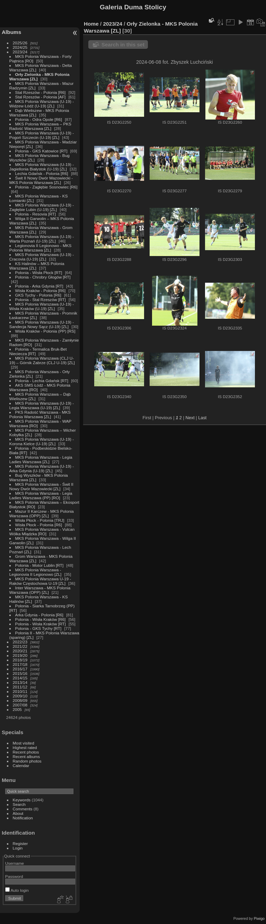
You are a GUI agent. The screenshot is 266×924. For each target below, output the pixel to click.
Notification (23, 818)
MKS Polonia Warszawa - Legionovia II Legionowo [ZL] (35, 572)
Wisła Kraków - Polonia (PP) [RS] (45, 331)
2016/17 (20, 669)
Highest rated (25, 747)
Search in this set (122, 44)
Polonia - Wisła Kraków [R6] (40, 619)
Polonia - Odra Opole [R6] (38, 119)
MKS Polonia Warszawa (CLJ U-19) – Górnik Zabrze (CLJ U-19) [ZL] (42, 360)
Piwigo (259, 918)
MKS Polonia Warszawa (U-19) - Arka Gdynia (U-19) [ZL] (41, 468)
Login (18, 848)
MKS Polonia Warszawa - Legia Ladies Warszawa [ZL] (40, 459)
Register (20, 843)
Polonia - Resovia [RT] (35, 214)
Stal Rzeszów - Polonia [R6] (40, 92)
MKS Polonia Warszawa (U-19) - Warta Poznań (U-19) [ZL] (41, 238)
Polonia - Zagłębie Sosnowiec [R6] (46, 187)
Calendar (21, 765)
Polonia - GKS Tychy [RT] (38, 628)
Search (19, 804)
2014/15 (20, 678)
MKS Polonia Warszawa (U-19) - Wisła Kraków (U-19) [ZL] (41, 306)
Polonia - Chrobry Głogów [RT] (43, 277)
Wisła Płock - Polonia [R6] (38, 524)
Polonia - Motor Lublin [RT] (39, 565)
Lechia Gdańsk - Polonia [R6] (41, 173)
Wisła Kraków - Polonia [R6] (40, 290)
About (18, 813)
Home (91, 24)
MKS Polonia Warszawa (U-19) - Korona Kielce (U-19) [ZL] (41, 441)
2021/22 (20, 646)
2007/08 (20, 705)
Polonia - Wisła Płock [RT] (38, 272)
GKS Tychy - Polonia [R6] (38, 295)
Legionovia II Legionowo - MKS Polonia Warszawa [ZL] (40, 247)
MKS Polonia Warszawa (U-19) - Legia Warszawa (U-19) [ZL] (41, 405)
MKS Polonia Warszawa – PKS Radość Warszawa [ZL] (40, 126)
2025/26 (20, 43)
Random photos (27, 761)
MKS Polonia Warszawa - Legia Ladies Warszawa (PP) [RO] (40, 495)
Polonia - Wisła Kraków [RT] (40, 624)
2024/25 (20, 47)
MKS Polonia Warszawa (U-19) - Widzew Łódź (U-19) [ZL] (41, 103)
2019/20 (20, 655)
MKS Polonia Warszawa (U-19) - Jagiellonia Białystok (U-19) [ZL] (41, 166)
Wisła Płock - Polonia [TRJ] (39, 520)
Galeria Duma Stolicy (133, 7)
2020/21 (20, 651)
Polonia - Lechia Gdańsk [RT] (41, 380)
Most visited (23, 743)
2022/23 (20, 642)
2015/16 (20, 673)
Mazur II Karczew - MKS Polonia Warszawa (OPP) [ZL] (41, 513)
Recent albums (26, 756)
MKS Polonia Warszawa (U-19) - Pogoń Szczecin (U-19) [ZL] (41, 135)
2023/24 (20, 52)
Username (14, 863)
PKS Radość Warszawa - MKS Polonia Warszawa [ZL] (40, 414)
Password (14, 876)
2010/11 (20, 691)
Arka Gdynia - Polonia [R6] (39, 615)
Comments (23, 809)
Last (202, 417)
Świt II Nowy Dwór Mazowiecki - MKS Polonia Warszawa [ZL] (41, 180)
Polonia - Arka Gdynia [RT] (39, 286)
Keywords (22, 800)
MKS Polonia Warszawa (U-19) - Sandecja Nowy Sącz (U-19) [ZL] (41, 324)
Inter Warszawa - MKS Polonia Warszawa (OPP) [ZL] (40, 590)
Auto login (17, 890)
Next (189, 417)
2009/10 (20, 696)
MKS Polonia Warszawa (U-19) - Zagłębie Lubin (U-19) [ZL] (41, 207)
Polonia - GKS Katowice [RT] (41, 151)
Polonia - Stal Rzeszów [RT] (40, 299)
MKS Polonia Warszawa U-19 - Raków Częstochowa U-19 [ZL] (40, 581)
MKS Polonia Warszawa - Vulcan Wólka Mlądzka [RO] (42, 531)
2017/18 (20, 664)
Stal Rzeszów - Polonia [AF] (40, 97)
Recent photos (26, 752)
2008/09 (20, 700)
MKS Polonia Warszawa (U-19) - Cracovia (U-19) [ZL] (41, 256)
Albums (11, 32)
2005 (17, 709)
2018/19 (20, 660)
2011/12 (20, 687)
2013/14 (20, 682)
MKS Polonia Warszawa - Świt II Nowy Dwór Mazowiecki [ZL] (41, 486)
